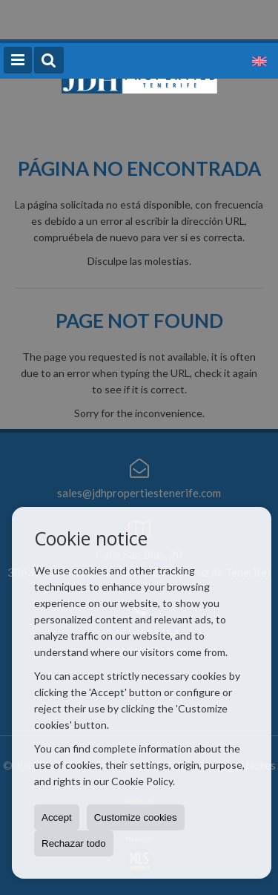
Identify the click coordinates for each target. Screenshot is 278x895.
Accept (57, 817)
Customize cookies (135, 817)
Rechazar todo (74, 843)
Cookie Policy (142, 781)
